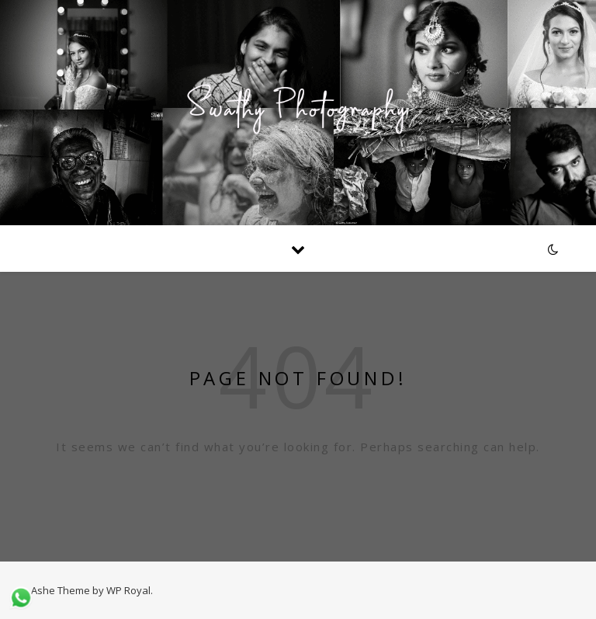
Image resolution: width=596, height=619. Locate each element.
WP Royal (128, 590)
